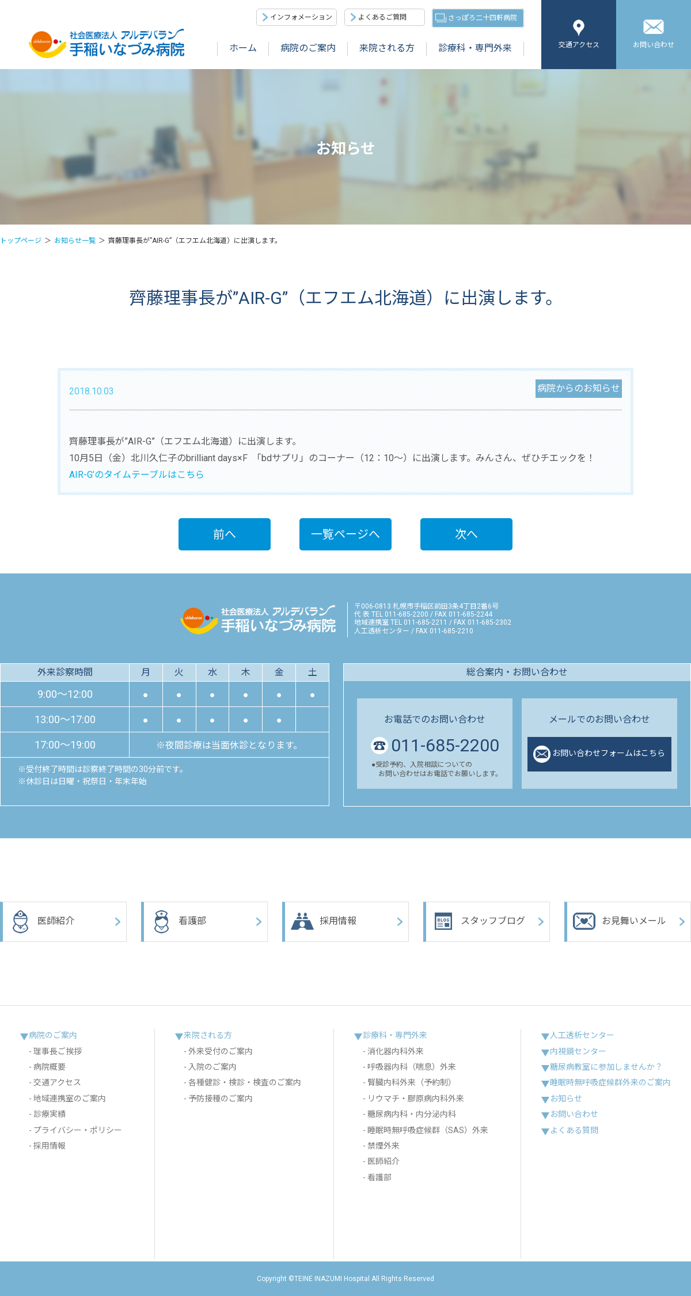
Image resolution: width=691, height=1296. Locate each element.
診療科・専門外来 (475, 48)
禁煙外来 (383, 1145)
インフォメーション (301, 17)
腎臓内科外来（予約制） (411, 1082)
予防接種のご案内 (220, 1098)
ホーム (243, 48)
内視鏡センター (578, 1051)
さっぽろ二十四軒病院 (482, 18)
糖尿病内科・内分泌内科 (411, 1114)
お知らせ (566, 1098)
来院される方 (387, 48)
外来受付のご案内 (220, 1051)
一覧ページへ (345, 534)
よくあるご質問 (382, 17)
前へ (224, 534)
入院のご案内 (212, 1066)
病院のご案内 (308, 48)
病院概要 (49, 1066)
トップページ (20, 241)
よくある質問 (574, 1130)
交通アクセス (579, 45)
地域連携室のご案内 (69, 1098)
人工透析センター (582, 1035)
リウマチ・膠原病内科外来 (415, 1098)
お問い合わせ (653, 45)
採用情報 (323, 921)
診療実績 (49, 1114)
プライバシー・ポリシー (77, 1130)
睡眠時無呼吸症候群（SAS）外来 (427, 1130)
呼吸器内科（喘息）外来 (411, 1066)
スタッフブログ (478, 921)
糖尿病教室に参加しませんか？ (606, 1066)
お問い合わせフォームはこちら (599, 754)
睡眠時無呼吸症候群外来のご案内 (610, 1082)
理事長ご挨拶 (57, 1051)
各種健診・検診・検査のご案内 (244, 1082)
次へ (466, 534)
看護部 (178, 921)
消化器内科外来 (395, 1051)
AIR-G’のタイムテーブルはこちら (136, 474)
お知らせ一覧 (75, 241)
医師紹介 (41, 921)
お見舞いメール (619, 921)
